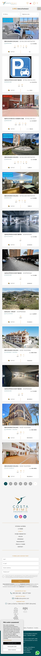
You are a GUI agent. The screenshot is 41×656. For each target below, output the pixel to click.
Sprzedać (20, 539)
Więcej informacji (7, 640)
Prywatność (30, 627)
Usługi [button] (20, 536)
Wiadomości (20, 541)
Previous (3, 28)
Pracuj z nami (20, 544)
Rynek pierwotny (20, 534)
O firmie (20, 528)
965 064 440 (17, 593)
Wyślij (20, 581)
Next (37, 28)
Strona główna (20, 526)
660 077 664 (27, 593)
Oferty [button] (20, 531)
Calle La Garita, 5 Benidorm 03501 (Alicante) (21, 603)
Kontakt (20, 546)
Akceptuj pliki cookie (12, 643)
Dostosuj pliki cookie (12, 646)
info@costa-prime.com (21, 598)
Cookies (36, 627)
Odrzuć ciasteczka (12, 649)
